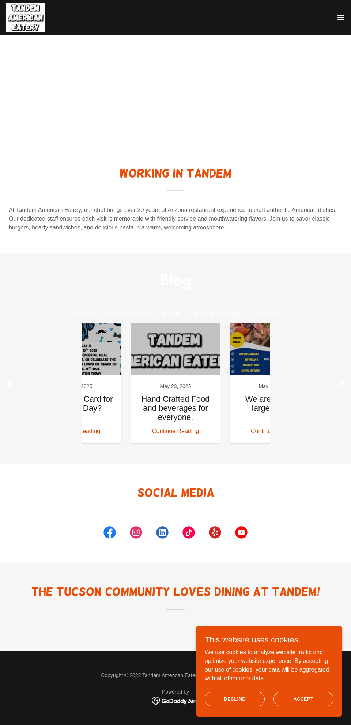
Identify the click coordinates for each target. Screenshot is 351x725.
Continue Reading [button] (126, 431)
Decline (235, 698)
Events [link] (171, 314)
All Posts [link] (84, 314)
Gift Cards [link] (265, 314)
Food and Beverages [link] (216, 314)
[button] (340, 17)
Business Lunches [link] (130, 314)
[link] (25, 17)
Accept (303, 698)
